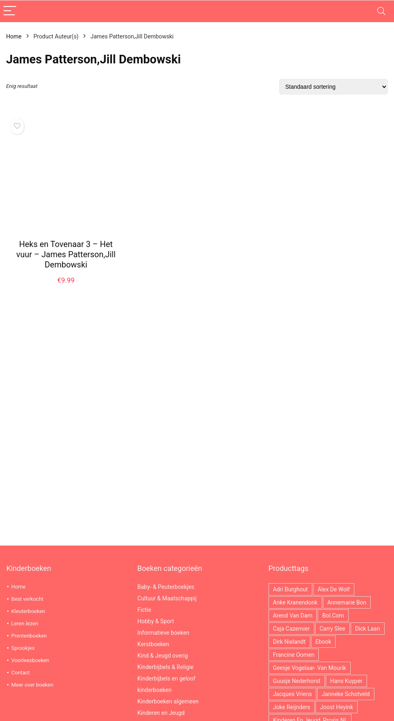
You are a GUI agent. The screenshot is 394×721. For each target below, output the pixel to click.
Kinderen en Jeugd (161, 713)
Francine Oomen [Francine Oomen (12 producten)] (294, 654)
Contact (20, 672)
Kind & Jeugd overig (162, 655)
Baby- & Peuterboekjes (165, 587)
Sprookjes (22, 648)
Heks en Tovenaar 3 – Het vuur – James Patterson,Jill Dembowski (66, 254)
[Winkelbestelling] (333, 86)
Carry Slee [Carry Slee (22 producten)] (332, 628)
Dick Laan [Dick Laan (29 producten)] (367, 628)
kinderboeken (154, 690)
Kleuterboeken (28, 611)
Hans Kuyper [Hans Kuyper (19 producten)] (346, 681)
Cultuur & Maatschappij (167, 598)
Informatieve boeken (163, 632)
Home (14, 36)
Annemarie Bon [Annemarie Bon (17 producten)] (346, 602)
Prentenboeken (29, 636)
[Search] (381, 11)
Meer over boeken (32, 685)
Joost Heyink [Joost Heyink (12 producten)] (336, 707)
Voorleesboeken (30, 660)
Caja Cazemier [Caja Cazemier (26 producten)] (291, 628)
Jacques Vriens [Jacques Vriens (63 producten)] (292, 694)
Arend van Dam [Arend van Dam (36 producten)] (293, 615)
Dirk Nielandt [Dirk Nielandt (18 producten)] (289, 641)
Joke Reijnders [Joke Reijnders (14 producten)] (291, 707)
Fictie (144, 609)
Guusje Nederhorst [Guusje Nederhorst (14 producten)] (296, 681)
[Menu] (10, 11)
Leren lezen (24, 623)
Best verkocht (27, 599)
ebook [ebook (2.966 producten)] (323, 641)
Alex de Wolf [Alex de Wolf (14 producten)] (334, 589)
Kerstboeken (153, 644)
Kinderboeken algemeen (168, 701)
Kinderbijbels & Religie (165, 667)
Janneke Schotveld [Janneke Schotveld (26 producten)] (345, 694)
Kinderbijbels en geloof (166, 678)
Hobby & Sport (155, 621)
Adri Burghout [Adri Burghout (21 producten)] (290, 589)
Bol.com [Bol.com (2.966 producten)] (333, 615)
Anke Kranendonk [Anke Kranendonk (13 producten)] (295, 602)
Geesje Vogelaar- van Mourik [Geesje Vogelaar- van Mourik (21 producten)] (309, 668)
